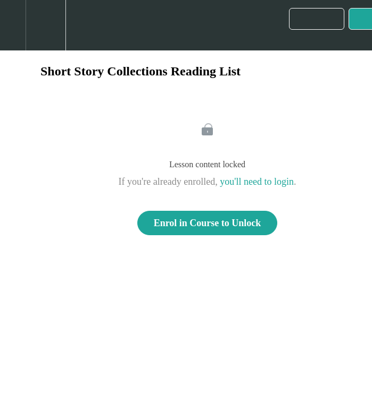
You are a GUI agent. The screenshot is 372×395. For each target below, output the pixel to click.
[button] (13, 25)
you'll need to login (257, 181)
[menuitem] (45, 25)
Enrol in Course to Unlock (207, 223)
